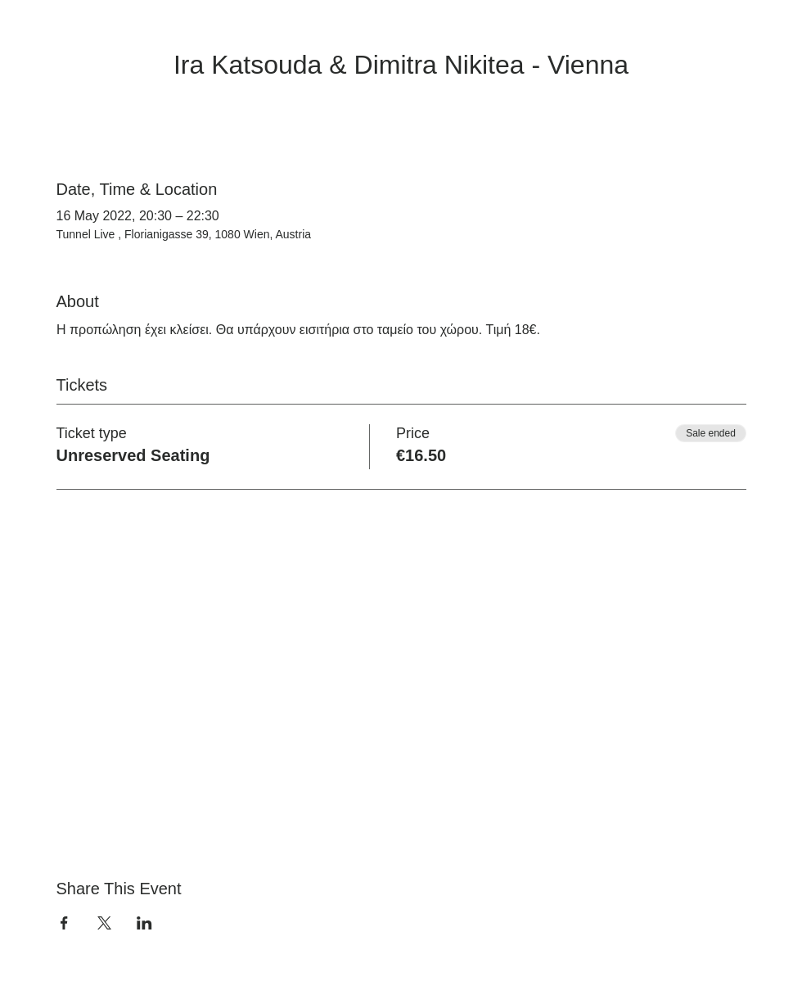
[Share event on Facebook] (64, 922)
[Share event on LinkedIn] (144, 922)
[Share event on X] (104, 922)
